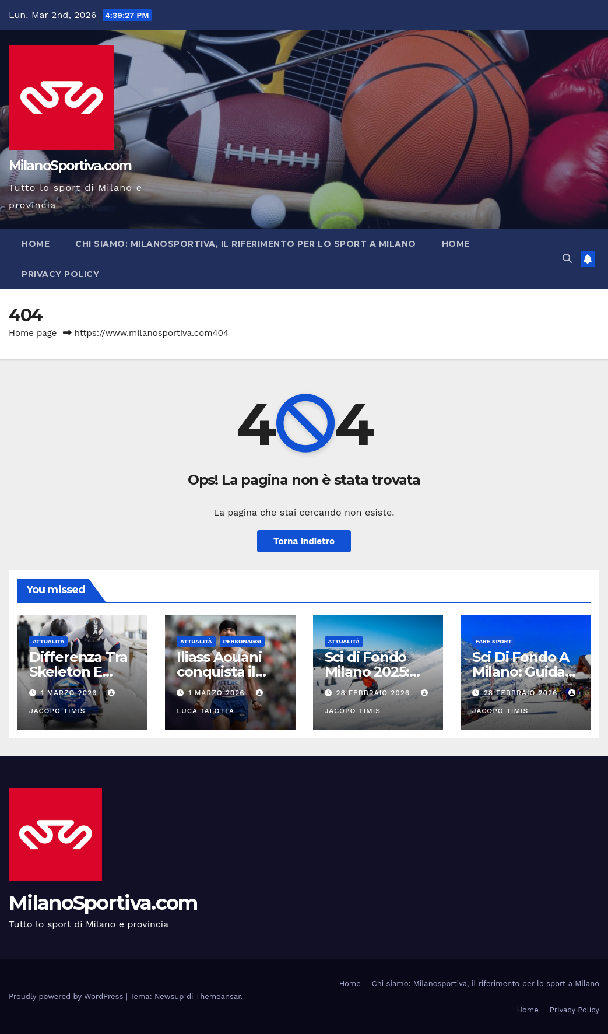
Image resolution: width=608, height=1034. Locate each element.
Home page (33, 333)
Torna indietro (304, 541)
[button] (567, 258)
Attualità (48, 641)
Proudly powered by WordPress (67, 996)
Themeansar (218, 996)
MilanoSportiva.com (70, 165)
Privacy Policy (60, 274)
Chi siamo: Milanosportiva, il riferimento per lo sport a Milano (245, 244)
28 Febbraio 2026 (374, 693)
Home (36, 244)
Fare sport (494, 641)
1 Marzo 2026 (70, 693)
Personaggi (242, 641)
